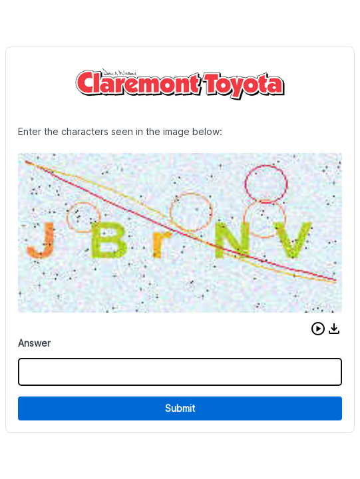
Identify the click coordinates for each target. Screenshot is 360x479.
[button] (318, 329)
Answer (34, 343)
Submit (180, 408)
